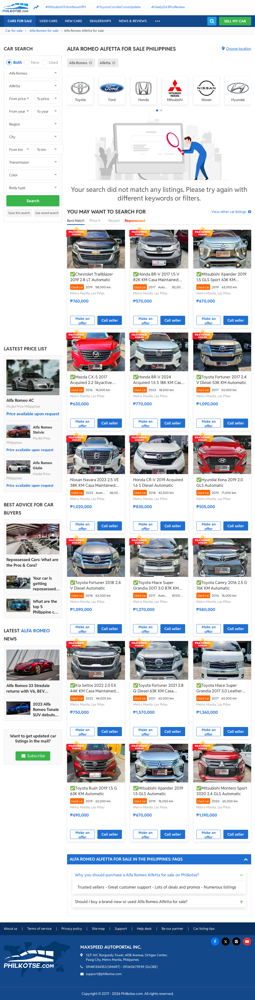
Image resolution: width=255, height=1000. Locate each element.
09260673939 (133, 967)
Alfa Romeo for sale (44, 30)
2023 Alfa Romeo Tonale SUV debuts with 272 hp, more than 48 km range (46, 710)
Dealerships (100, 21)
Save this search (19, 213)
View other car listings (228, 211)
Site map (98, 928)
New (35, 62)
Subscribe (33, 756)
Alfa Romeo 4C (20, 400)
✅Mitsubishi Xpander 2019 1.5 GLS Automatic (158, 790)
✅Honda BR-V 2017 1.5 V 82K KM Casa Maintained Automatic (156, 277)
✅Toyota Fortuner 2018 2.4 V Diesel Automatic (95, 585)
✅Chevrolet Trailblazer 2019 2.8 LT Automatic (91, 277)
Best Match (75, 220)
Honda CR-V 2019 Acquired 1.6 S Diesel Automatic (158, 482)
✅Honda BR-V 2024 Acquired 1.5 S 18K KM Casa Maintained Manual (158, 379)
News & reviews (133, 21)
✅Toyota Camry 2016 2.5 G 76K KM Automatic (221, 585)
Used (53, 62)
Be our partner (172, 928)
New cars (73, 21)
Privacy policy (71, 928)
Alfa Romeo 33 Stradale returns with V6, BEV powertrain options (28, 688)
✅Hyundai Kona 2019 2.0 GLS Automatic (219, 482)
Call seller (109, 320)
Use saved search (47, 213)
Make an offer (82, 320)
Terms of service (39, 928)
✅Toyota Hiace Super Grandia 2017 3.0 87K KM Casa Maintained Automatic (158, 585)
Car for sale (13, 30)
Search (33, 201)
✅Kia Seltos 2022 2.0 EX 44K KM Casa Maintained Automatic (93, 688)
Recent (114, 220)
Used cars (48, 21)
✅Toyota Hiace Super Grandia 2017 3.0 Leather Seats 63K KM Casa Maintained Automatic (219, 688)
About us (10, 928)
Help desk (144, 928)
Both (17, 62)
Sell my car (235, 21)
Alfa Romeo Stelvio (42, 430)
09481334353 (96, 967)
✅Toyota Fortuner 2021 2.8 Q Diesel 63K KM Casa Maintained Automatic (158, 688)
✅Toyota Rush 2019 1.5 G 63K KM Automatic (93, 790)
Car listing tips (204, 928)
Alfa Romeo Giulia (42, 465)
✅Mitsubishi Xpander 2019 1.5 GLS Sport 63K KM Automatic (221, 277)
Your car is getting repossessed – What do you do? (46, 584)
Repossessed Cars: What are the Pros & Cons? (32, 562)
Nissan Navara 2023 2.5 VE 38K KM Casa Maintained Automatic (94, 482)
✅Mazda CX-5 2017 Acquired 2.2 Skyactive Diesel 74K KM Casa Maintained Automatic (91, 379)
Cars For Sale (20, 21)
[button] (157, 110)
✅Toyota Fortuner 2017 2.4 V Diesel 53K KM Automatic (221, 379)
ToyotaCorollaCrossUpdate (120, 7)
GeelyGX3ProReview (169, 7)
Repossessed (135, 220)
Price (96, 220)
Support (121, 928)
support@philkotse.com (104, 974)
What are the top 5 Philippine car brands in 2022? (45, 607)
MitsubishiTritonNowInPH (67, 7)
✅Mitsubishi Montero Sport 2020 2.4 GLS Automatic (221, 790)
